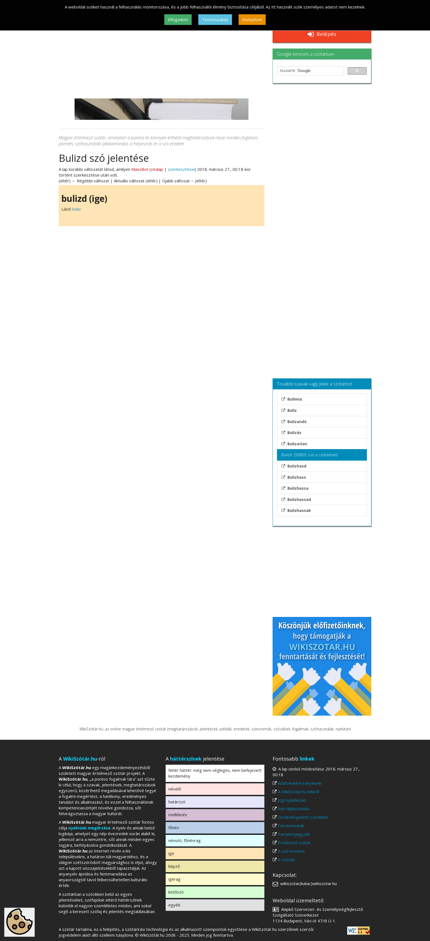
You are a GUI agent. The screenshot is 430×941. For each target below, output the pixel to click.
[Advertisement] (161, 57)
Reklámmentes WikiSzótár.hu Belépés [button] (321, 31)
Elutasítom (252, 19)
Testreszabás (215, 19)
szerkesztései (181, 169)
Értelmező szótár (294, 842)
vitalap (157, 169)
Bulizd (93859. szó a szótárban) (309, 454)
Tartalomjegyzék (294, 834)
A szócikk (286, 859)
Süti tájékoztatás (294, 808)
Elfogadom (178, 19)
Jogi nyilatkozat (292, 800)
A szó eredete (291, 851)
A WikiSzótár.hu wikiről (298, 791)
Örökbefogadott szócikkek (303, 817)
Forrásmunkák (291, 825)
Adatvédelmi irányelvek (299, 783)
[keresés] (310, 71)
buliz (76, 209)
